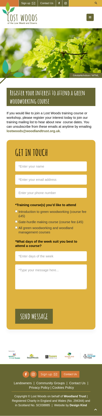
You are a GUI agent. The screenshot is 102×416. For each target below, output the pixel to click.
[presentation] (40, 299)
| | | (51, 385)
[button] (90, 17)
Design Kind (78, 405)
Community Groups (50, 383)
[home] (19, 13)
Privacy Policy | (40, 387)
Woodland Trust (75, 396)
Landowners (23, 383)
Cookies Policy (63, 387)
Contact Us (77, 383)
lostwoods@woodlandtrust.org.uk (33, 131)
